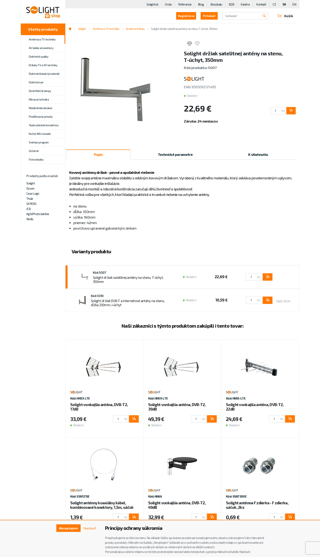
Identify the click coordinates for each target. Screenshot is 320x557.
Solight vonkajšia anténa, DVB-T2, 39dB (177, 406)
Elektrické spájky (38, 56)
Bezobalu (216, 4)
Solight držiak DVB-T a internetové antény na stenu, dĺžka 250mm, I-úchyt (127, 303)
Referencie (184, 4)
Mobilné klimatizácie (40, 108)
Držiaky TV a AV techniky (43, 65)
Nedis (29, 219)
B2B (231, 4)
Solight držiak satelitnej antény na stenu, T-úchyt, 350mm (184, 28)
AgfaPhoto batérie (37, 214)
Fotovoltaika (36, 159)
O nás (168, 4)
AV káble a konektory (41, 48)
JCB (28, 209)
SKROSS (31, 203)
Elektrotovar (36, 82)
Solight (30, 183)
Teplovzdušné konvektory (44, 125)
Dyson (30, 188)
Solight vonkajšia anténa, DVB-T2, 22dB (254, 406)
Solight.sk (152, 4)
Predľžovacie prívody (40, 116)
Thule (29, 198)
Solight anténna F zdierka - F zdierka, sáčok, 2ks (257, 505)
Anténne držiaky (135, 28)
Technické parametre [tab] (175, 154)
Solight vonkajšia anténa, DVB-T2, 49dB (177, 505)
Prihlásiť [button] (209, 16)
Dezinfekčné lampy (40, 91)
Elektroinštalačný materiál (44, 73)
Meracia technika (39, 99)
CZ (274, 4)
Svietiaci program (39, 142)
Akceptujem (68, 528)
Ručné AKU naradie (40, 133)
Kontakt (261, 4)
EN (294, 4)
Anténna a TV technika (42, 39)
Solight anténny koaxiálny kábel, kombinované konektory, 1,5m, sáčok (102, 505)
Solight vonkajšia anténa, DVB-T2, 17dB (99, 406)
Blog (201, 4)
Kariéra (245, 4)
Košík (285, 16)
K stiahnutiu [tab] (258, 154)
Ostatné (34, 151)
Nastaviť (90, 528)
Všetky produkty (43, 29)
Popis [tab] (98, 154)
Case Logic (32, 193)
